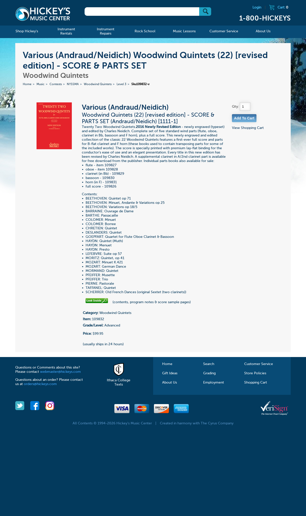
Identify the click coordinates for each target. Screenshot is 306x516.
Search (208, 364)
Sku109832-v (140, 84)
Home (27, 84)
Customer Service (258, 364)
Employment (213, 382)
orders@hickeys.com (40, 384)
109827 (111, 165)
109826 (110, 186)
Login (256, 7)
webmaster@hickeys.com (60, 372)
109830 (108, 178)
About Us (169, 382)
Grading (209, 373)
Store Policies (255, 373)
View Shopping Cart (248, 128)
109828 (112, 169)
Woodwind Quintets (98, 84)
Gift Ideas (169, 373)
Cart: (282, 7)
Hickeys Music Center (42, 14)
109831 (111, 182)
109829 (118, 174)
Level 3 (121, 84)
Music (41, 84)
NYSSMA (73, 84)
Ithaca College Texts (118, 380)
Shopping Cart (255, 382)
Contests (56, 84)
